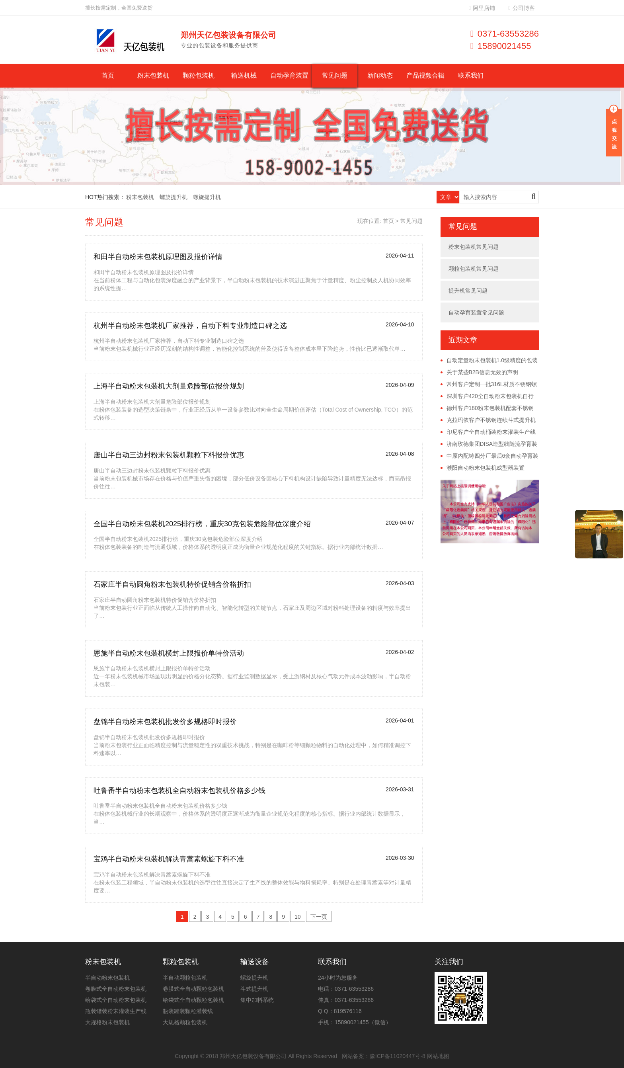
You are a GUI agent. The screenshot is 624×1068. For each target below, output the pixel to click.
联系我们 (471, 75)
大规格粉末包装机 (107, 1022)
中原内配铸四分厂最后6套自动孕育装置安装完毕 (490, 456)
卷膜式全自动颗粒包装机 (193, 989)
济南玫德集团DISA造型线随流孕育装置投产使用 (489, 444)
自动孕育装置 (289, 75)
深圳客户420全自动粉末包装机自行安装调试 (487, 396)
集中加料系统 (257, 1000)
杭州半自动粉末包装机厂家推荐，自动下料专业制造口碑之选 (190, 326)
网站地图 (438, 1056)
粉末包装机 (153, 75)
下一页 (318, 917)
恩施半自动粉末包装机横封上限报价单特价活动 (169, 653)
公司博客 (522, 8)
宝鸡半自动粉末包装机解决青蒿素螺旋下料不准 (169, 859)
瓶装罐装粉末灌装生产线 (115, 1011)
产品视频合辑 (425, 75)
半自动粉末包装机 (107, 977)
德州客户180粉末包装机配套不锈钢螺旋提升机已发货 (487, 408)
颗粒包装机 (198, 75)
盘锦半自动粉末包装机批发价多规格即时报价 (165, 722)
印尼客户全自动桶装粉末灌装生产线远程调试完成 (488, 432)
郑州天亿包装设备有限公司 (253, 1056)
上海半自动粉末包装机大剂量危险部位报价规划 (169, 386)
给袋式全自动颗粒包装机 (193, 1000)
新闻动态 (380, 75)
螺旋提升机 (173, 197)
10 (297, 917)
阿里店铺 (482, 8)
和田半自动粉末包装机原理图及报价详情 (158, 257)
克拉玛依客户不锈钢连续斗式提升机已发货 (488, 420)
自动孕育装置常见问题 (476, 312)
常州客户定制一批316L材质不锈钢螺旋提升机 (489, 384)
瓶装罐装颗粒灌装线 (188, 1011)
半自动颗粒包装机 (185, 977)
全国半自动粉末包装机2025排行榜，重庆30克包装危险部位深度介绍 (202, 524)
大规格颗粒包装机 (185, 1022)
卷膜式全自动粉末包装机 (115, 989)
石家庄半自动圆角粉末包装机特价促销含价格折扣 (172, 584)
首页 (107, 75)
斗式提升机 (254, 989)
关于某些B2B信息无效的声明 (482, 372)
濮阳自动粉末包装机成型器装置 (486, 468)
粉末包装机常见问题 (473, 247)
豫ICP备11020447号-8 (397, 1056)
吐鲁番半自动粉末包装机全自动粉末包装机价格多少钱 (179, 791)
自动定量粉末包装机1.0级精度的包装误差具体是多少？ (489, 360)
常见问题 (334, 75)
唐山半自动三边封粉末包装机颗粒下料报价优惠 (169, 455)
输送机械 (244, 75)
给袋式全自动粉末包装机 (115, 1000)
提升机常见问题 (468, 290)
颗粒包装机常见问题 (473, 269)
